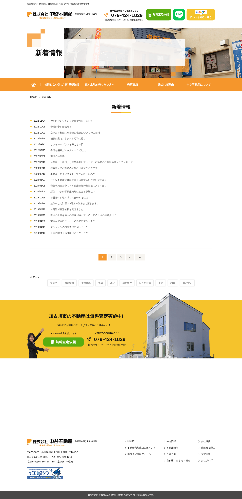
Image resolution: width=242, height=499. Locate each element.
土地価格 (86, 283)
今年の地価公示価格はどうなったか (69, 233)
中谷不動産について (199, 84)
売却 (100, 283)
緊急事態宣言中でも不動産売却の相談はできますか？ (78, 185)
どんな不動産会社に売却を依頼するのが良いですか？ (78, 179)
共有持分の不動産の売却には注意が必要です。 (75, 168)
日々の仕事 (145, 283)
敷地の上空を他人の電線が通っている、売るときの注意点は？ (83, 215)
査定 (160, 283)
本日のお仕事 (57, 156)
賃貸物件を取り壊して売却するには (69, 197)
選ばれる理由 (166, 84)
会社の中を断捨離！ (61, 126)
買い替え (187, 283)
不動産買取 (172, 447)
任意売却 (171, 454)
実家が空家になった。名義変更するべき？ (72, 221)
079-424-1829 (127, 15)
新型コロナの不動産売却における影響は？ (72, 191)
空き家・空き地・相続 (178, 460)
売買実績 (132, 84)
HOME (33, 97)
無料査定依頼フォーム (139, 454)
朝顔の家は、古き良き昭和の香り (68, 138)
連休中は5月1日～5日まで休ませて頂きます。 (74, 203)
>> (139, 257)
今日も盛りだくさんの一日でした (68, 150)
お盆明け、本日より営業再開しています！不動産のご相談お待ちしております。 (92, 162)
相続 (172, 283)
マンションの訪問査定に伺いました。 (70, 227)
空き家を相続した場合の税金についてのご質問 (75, 132)
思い (112, 283)
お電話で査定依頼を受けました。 (68, 209)
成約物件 (127, 283)
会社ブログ (207, 460)
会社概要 (205, 441)
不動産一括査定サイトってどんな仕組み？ (72, 174)
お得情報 (69, 283)
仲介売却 (171, 441)
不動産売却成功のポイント (141, 447)
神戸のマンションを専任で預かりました (71, 120)
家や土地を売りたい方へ (99, 84)
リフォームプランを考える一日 (66, 144)
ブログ (53, 283)
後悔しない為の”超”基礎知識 (61, 84)
